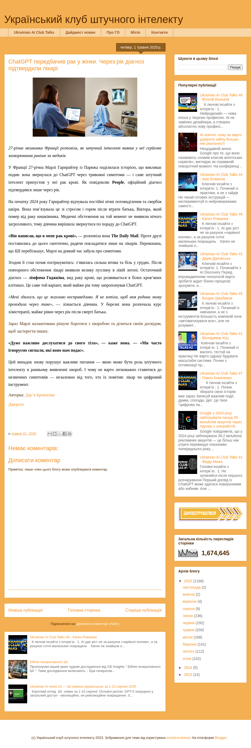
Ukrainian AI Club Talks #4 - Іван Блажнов (221, 176)
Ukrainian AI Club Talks (34, 32)
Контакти (159, 32)
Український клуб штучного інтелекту (93, 19)
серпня (189, 609)
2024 (188, 667)
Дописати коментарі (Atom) (98, 624)
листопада (192, 587)
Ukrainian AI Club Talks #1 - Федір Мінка (221, 459)
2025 (188, 581)
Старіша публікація (144, 610)
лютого (189, 651)
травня (189, 630)
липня (188, 616)
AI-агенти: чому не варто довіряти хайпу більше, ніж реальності (221, 139)
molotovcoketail (178, 738)
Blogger (220, 738)
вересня (190, 601)
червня (189, 623)
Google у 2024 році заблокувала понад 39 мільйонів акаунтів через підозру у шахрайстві (221, 419)
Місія (135, 32)
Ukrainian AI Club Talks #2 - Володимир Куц (221, 336)
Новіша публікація (25, 610)
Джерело (16, 404)
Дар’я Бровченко (40, 395)
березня (190, 644)
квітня (188, 637)
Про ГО (113, 32)
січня (187, 659)
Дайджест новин (80, 32)
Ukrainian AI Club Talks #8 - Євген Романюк (63, 637)
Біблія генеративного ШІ (49, 662)
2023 (188, 674)
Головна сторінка (84, 610)
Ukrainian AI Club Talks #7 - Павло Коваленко (221, 375)
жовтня (189, 594)
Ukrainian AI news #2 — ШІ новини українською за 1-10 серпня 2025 (83, 686)
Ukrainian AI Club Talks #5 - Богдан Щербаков (221, 296)
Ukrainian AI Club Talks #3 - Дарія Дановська (221, 256)
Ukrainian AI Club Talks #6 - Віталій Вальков (221, 97)
